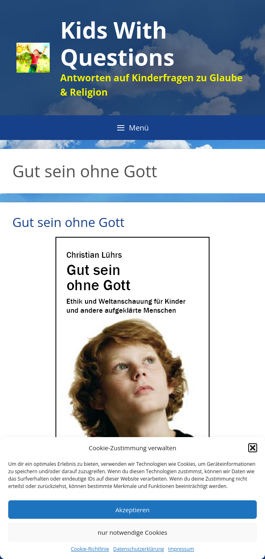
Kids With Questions (117, 43)
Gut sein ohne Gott (68, 222)
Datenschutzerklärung (138, 548)
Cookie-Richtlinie (90, 548)
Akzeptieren (132, 510)
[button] (253, 448)
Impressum (181, 548)
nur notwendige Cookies (132, 532)
